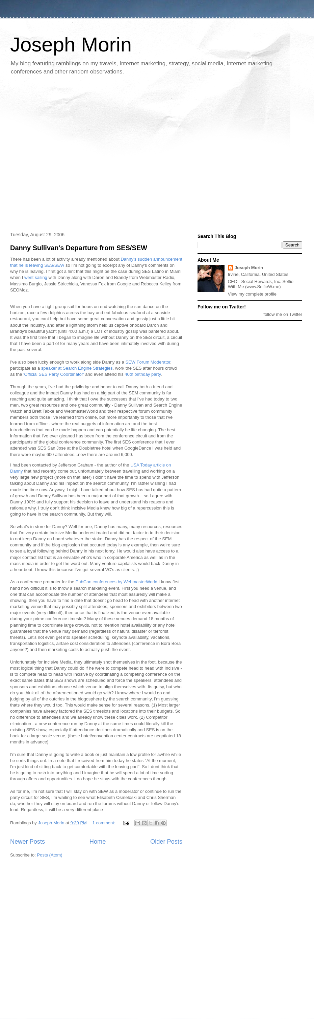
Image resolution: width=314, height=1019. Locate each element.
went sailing (35, 277)
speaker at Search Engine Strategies (77, 368)
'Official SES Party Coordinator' (53, 374)
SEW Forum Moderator (147, 362)
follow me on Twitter (282, 314)
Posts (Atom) (49, 855)
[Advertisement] (65, 154)
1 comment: (105, 822)
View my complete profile (252, 294)
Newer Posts (27, 841)
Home (97, 841)
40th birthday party (143, 374)
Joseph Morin (71, 44)
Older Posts (166, 841)
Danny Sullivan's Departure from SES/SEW (78, 248)
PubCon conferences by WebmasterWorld (116, 581)
